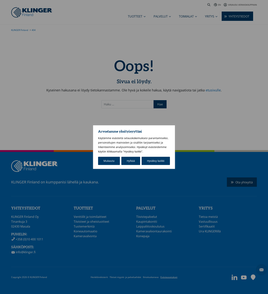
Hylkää (131, 161)
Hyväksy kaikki (156, 161)
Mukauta (108, 161)
